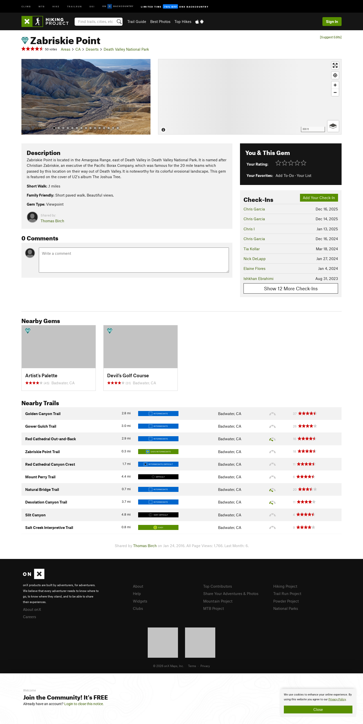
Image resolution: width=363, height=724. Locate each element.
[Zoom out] (335, 92)
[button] (26, 97)
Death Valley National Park (126, 49)
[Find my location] (335, 75)
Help (137, 593)
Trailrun (74, 6)
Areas (65, 49)
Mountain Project (217, 601)
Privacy (205, 666)
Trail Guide (136, 21)
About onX (32, 609)
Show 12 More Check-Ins (291, 288)
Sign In (332, 21)
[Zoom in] (335, 85)
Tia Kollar (252, 248)
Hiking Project (285, 586)
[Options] (333, 126)
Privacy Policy (337, 699)
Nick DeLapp (255, 258)
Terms (192, 666)
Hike (55, 6)
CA (78, 49)
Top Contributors (217, 586)
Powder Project (286, 601)
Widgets (140, 601)
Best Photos (160, 21)
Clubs (138, 608)
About (138, 586)
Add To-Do (285, 175)
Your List (304, 175)
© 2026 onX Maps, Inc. (168, 666)
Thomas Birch (52, 220)
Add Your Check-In (319, 197)
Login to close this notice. (84, 704)
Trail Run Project (287, 593)
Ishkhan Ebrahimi (259, 278)
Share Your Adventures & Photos (230, 593)
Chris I (249, 229)
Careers (29, 616)
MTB (42, 6)
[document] (318, 702)
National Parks (285, 608)
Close (318, 709)
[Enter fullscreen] (335, 65)
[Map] (249, 96)
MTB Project (213, 608)
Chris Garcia (254, 209)
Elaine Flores (254, 268)
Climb (26, 6)
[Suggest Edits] (331, 37)
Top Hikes (182, 21)
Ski (92, 6)
